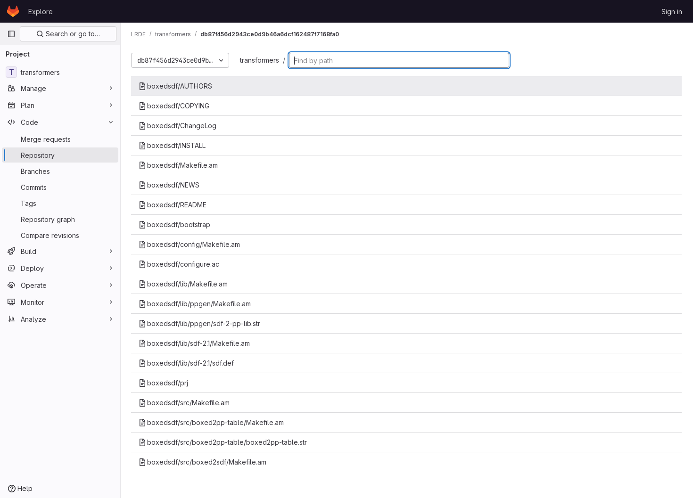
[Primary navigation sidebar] (11, 33)
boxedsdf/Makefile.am (179, 165)
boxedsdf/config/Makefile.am (190, 244)
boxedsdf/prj (164, 383)
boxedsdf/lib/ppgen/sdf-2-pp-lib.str (200, 323)
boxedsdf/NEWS (170, 185)
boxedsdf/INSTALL (173, 145)
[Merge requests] (60, 139)
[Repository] (60, 155)
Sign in (671, 12)
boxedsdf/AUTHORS (176, 86)
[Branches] (60, 171)
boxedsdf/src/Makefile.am (185, 403)
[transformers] (60, 72)
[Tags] (60, 203)
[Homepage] (13, 11)
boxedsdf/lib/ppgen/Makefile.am (196, 304)
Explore (40, 12)
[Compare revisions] (60, 235)
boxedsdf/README (173, 205)
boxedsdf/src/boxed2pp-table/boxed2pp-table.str (224, 442)
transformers (260, 60)
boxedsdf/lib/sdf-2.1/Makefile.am (195, 343)
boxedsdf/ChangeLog (178, 126)
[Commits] (60, 187)
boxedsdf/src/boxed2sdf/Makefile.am (203, 462)
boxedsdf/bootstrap (175, 224)
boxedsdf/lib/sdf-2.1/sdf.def (187, 363)
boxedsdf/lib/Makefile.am (184, 284)
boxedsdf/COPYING (175, 106)
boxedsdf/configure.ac (180, 264)
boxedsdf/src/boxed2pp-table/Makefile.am (212, 422)
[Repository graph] (60, 219)
